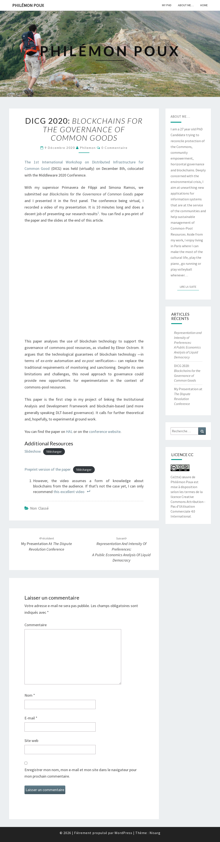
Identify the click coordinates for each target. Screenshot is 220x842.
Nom (29, 695)
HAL (69, 431)
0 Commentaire (114, 147)
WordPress (123, 833)
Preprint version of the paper (47, 469)
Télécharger (54, 452)
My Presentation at (46, 543)
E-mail (30, 718)
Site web (31, 740)
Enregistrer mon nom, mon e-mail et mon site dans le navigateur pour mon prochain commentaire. (80, 773)
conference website (105, 431)
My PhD (166, 5)
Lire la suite (189, 286)
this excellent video (68, 491)
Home (204, 5)
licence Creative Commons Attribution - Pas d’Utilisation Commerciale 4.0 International (188, 506)
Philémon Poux (28, 5)
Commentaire (35, 624)
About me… (186, 5)
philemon (88, 147)
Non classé (39, 508)
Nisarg (155, 833)
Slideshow (32, 451)
